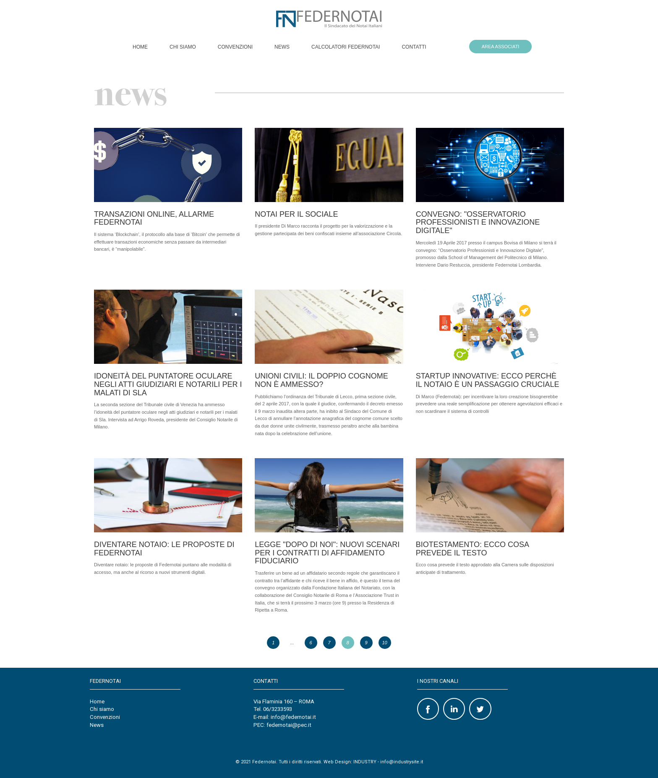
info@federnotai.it (293, 717)
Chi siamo (183, 47)
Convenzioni (235, 47)
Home (140, 47)
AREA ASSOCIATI (501, 46)
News (282, 47)
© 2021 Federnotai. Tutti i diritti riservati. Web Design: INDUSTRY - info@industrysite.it (329, 762)
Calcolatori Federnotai (345, 47)
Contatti (414, 47)
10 (384, 642)
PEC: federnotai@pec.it (282, 725)
